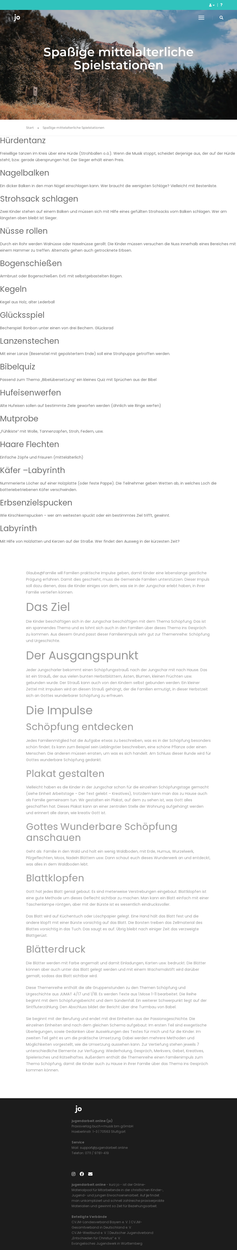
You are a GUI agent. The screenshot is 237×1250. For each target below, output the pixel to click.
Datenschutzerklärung (165, 1228)
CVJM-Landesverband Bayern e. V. (151, 1168)
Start (30, 128)
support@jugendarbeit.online (58, 1152)
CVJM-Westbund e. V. (140, 1178)
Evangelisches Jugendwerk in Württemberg (158, 1189)
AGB (190, 1228)
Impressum (133, 1228)
